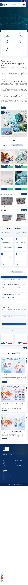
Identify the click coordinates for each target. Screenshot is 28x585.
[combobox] (3, 316)
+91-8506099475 (7, 478)
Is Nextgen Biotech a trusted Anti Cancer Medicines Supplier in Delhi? (13, 302)
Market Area (5, 465)
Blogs (4, 462)
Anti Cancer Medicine (5, 165)
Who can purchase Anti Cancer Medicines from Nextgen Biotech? (13, 284)
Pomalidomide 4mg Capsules (19, 206)
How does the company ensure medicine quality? (11, 287)
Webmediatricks (20, 484)
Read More (13, 24)
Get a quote (27, 4)
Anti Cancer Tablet (4, 187)
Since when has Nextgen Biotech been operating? (11, 291)
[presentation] (24, 348)
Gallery (4, 463)
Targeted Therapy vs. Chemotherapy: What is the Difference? (13, 375)
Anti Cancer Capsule (19, 165)
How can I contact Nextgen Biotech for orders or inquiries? (12, 276)
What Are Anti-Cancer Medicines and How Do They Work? (13, 432)
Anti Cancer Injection (19, 187)
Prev (22, 194)
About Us (4, 460)
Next (26, 194)
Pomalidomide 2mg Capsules (5, 206)
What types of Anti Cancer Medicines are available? (11, 294)
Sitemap (4, 466)
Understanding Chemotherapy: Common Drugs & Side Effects (13, 404)
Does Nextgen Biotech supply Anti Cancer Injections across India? (13, 297)
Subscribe (10, 343)
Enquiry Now (4, 188)
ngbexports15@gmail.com (8, 476)
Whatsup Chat (9, 188)
